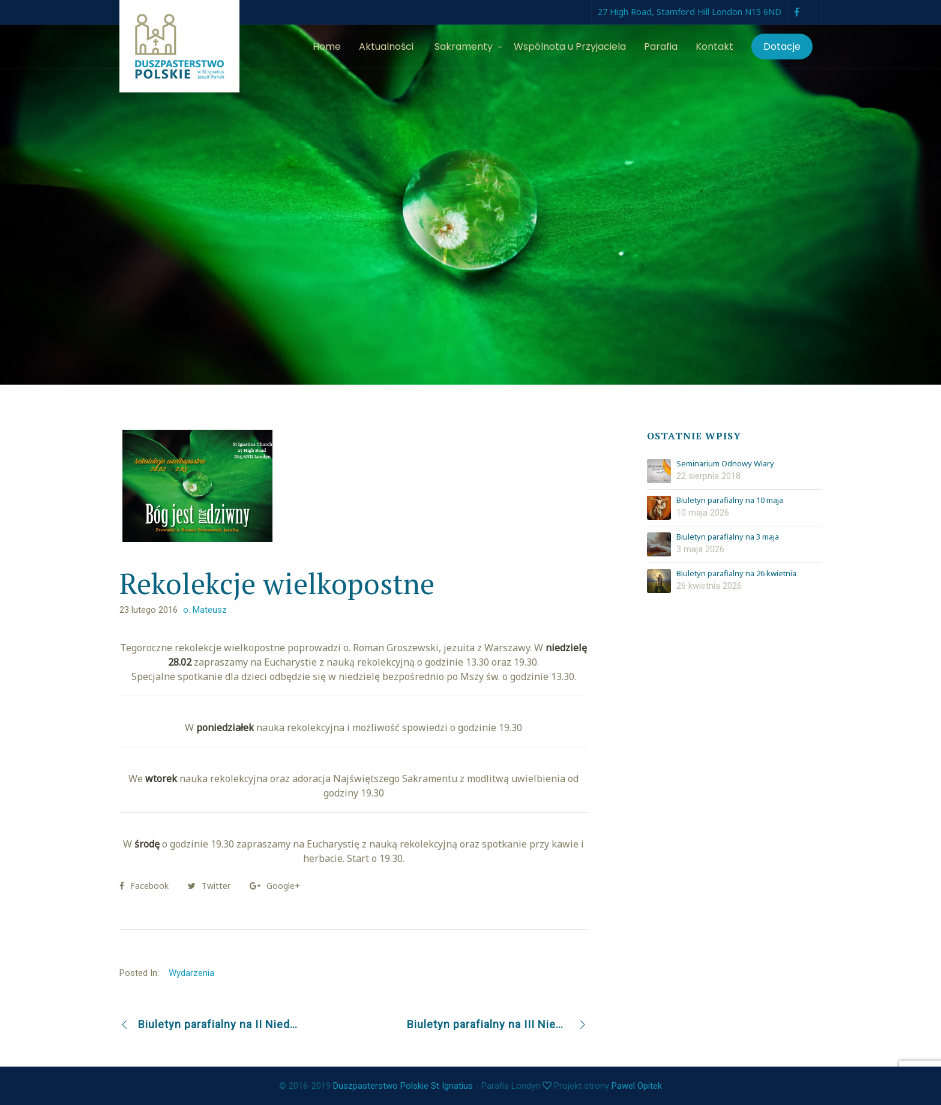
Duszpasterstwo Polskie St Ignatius (403, 1085)
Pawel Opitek (637, 1085)
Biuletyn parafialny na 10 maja (729, 500)
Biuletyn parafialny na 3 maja (727, 537)
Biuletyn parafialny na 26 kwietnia (736, 574)
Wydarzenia (191, 973)
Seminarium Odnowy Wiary (725, 464)
